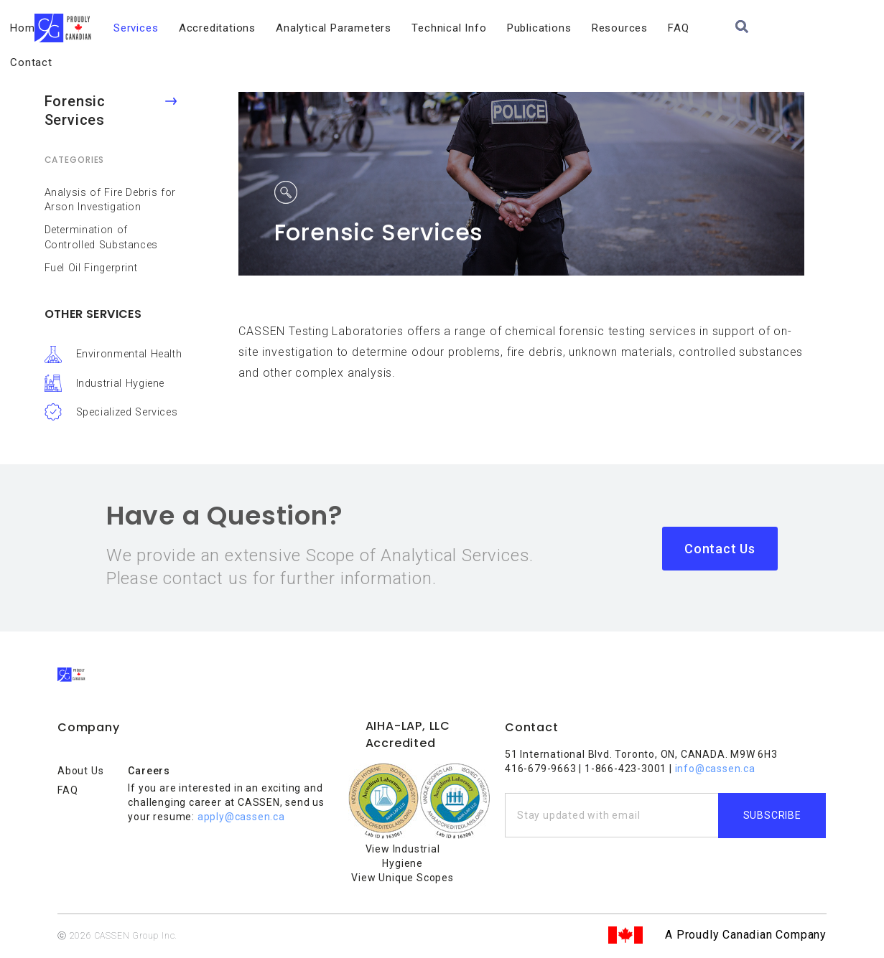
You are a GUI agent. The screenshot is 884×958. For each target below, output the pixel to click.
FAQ (725, 28)
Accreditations (263, 28)
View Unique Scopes (402, 877)
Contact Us (719, 548)
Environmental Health (129, 354)
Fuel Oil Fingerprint (91, 268)
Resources (666, 28)
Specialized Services (127, 412)
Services (181, 28)
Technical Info (495, 28)
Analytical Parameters (380, 28)
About (123, 28)
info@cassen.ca (715, 768)
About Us (80, 770)
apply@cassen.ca (241, 816)
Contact (776, 28)
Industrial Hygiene (120, 383)
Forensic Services (75, 110)
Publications (585, 28)
